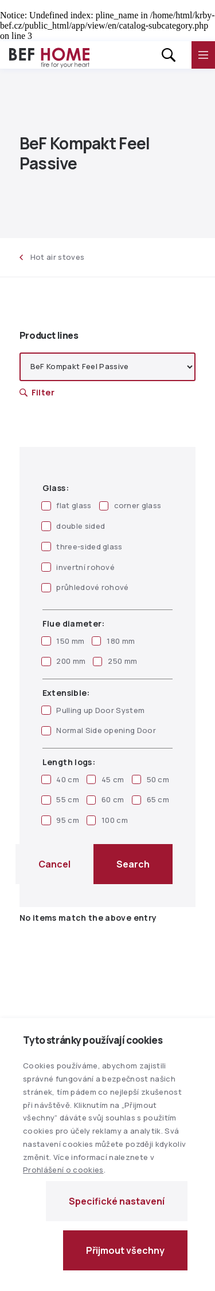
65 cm (151, 799)
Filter (36, 392)
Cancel (54, 864)
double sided (73, 526)
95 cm (60, 820)
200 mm (63, 661)
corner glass (130, 505)
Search (133, 864)
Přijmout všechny (125, 1250)
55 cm (60, 799)
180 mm (113, 641)
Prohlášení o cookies (63, 1170)
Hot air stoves (52, 257)
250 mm (115, 661)
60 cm (105, 799)
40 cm (60, 779)
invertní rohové (78, 567)
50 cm (151, 779)
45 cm (105, 779)
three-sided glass (82, 546)
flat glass (66, 505)
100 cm (107, 820)
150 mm (62, 641)
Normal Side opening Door (98, 730)
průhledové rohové (85, 587)
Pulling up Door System (92, 710)
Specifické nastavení (117, 1201)
